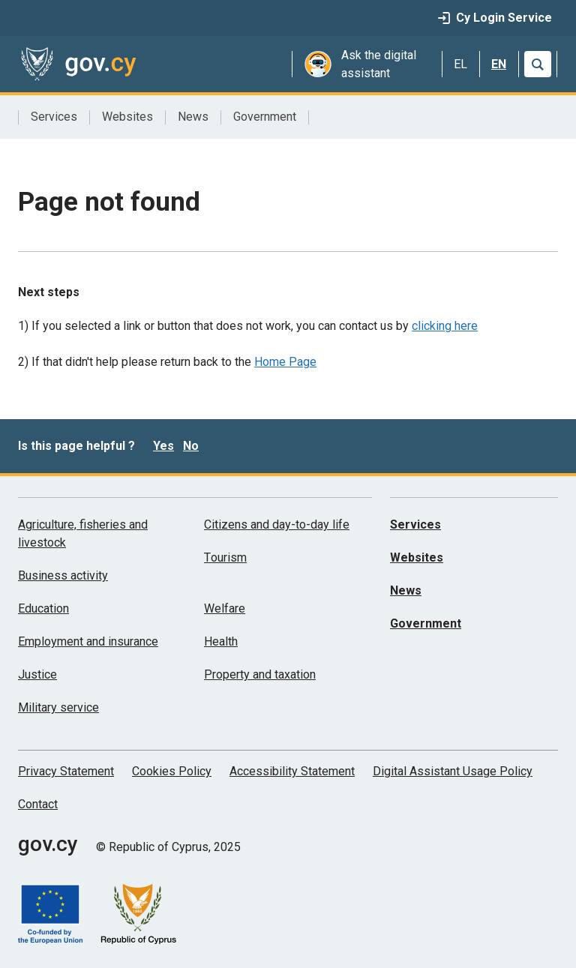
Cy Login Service (495, 17)
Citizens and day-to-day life (277, 524)
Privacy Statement (66, 771)
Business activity (63, 575)
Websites (127, 116)
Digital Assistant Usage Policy (452, 771)
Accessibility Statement (292, 771)
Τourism (225, 557)
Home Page (285, 362)
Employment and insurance (88, 641)
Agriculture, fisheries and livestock (83, 533)
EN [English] (498, 64)
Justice (37, 674)
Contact (38, 804)
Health (221, 641)
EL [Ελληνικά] (460, 64)
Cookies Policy (172, 771)
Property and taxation (260, 674)
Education (43, 608)
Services (54, 116)
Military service (58, 707)
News (193, 116)
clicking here (445, 326)
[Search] (537, 64)
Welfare (224, 608)
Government (264, 116)
